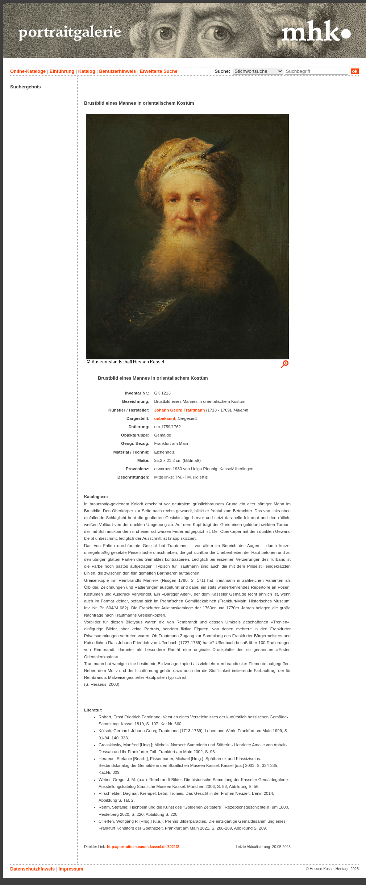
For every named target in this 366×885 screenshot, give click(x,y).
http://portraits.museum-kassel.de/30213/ (143, 847)
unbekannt (164, 418)
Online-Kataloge (28, 71)
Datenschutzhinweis (32, 869)
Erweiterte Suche (159, 71)
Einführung (62, 71)
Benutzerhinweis (117, 71)
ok (355, 71)
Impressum (70, 869)
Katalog (86, 71)
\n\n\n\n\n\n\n (258, 71)
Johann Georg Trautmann (179, 410)
